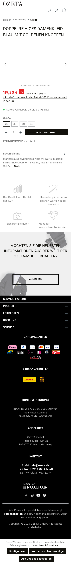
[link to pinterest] (44, 495)
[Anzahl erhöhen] (20, 132)
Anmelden (35, 279)
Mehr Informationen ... (50, 545)
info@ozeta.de (40, 465)
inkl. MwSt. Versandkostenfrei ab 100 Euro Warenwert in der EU (35, 99)
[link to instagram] (32, 495)
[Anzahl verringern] (6, 132)
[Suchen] (49, 10)
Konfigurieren (17, 551)
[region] (35, 64)
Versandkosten (13, 513)
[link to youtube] (38, 495)
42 (31, 123)
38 (14, 123)
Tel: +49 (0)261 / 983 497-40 (35, 469)
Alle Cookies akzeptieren (36, 558)
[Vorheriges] (5, 64)
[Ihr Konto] (57, 10)
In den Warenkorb (46, 132)
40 (23, 123)
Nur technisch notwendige (47, 551)
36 (6, 123)
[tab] (34, 160)
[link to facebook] (26, 495)
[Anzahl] (13, 132)
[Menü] (5, 10)
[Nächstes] (65, 64)
